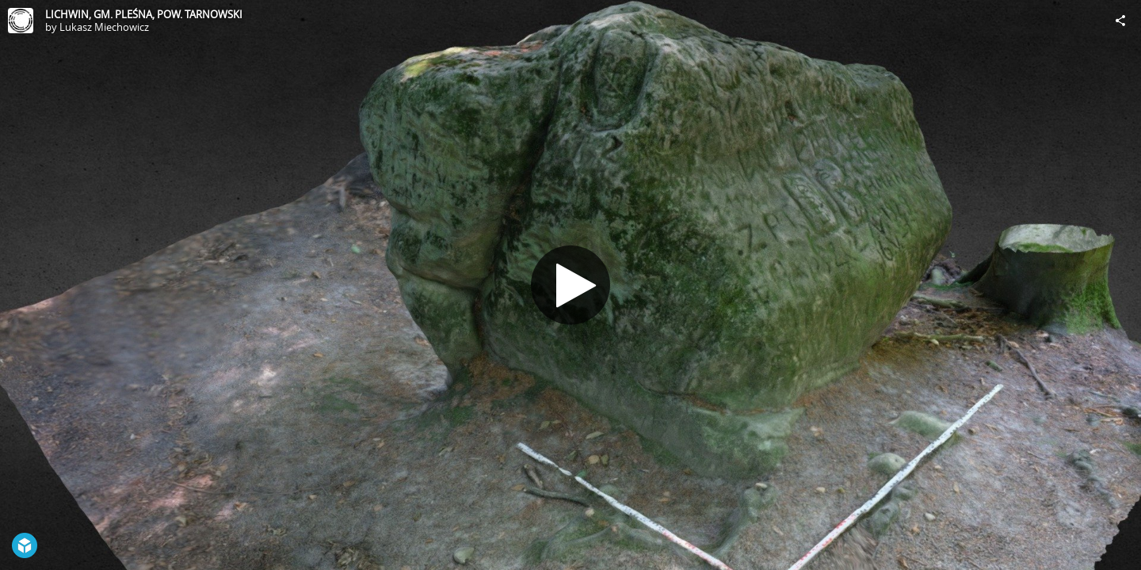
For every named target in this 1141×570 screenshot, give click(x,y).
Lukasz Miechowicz (104, 27)
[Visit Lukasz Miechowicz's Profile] (20, 20)
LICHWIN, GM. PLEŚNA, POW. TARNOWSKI (143, 14)
